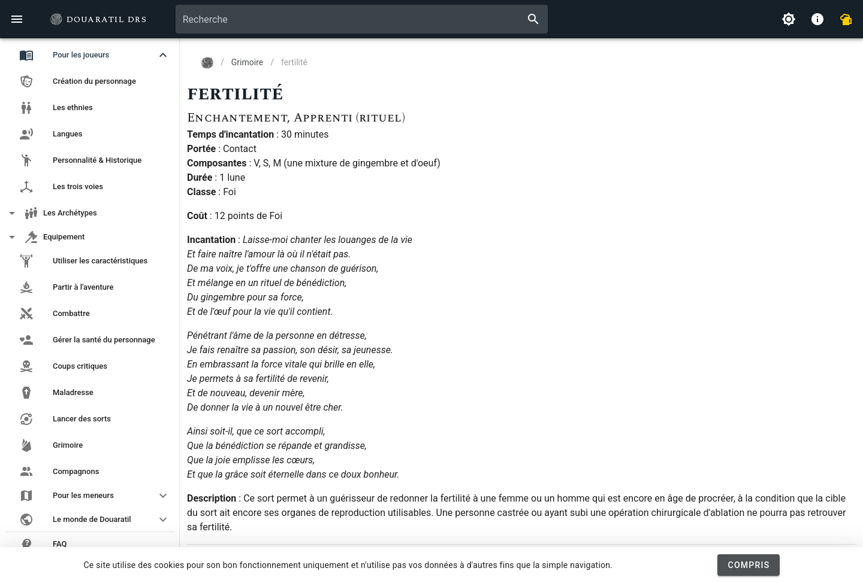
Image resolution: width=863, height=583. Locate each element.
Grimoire (247, 62)
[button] (90, 55)
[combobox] (362, 19)
